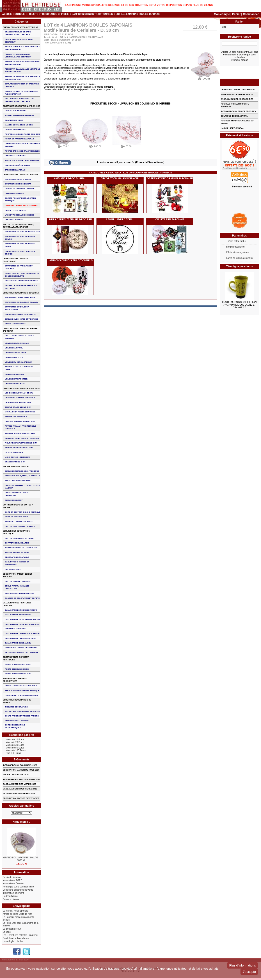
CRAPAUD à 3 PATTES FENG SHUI (20, 398)
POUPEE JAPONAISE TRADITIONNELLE (22, 151)
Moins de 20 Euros (15, 742)
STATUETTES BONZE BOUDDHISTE (20, 314)
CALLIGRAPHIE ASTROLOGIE (18, 615)
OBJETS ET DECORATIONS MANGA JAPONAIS (20, 329)
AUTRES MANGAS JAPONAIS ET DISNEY (19, 368)
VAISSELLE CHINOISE (14, 220)
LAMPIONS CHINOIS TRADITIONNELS (92, 14)
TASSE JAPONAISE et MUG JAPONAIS (22, 160)
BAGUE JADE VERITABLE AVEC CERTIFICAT (19, 40)
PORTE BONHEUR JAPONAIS (17, 664)
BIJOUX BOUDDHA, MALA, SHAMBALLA (22, 476)
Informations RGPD (12, 880)
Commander (251, 14)
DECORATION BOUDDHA (16, 324)
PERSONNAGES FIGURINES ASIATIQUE (22, 690)
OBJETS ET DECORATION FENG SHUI (21, 388)
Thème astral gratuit (236, 241)
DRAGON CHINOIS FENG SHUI (18, 402)
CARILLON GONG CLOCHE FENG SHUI (22, 438)
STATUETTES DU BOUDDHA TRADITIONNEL (17, 308)
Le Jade (7, 932)
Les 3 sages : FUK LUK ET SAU (19, 393)
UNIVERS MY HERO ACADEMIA (18, 362)
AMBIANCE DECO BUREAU (70, 178)
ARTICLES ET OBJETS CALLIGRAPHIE (22, 652)
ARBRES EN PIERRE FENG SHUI (19, 448)
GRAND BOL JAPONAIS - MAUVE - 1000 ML (21, 859)
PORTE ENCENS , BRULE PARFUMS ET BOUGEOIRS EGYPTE (22, 274)
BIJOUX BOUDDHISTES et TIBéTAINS (21, 319)
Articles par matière (21, 805)
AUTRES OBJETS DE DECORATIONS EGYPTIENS (21, 286)
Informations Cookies (13, 883)
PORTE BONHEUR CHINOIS (17, 669)
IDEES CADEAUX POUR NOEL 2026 (20, 765)
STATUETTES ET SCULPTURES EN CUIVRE (20, 237)
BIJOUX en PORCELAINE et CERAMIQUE (17, 494)
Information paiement (13, 893)
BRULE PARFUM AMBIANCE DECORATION (17, 587)
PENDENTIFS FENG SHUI (16, 417)
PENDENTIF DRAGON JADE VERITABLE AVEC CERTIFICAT (22, 63)
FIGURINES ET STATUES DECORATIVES (15, 679)
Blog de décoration (235, 247)
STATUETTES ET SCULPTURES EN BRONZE (20, 252)
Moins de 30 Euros (15, 745)
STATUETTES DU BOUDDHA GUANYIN (21, 302)
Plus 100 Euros (13, 753)
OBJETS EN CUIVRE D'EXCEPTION (238, 90)
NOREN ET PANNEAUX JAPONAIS (19, 139)
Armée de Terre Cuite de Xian (17, 914)
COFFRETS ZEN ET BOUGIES (17, 581)
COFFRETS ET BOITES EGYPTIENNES (21, 281)
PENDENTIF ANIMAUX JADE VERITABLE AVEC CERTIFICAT (22, 77)
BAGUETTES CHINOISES (16, 210)
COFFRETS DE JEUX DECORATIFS (20, 526)
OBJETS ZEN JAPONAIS (169, 219)
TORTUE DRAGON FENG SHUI (18, 407)
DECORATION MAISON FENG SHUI (20, 421)
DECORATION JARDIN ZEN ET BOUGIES (17, 575)
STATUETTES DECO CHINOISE (18, 179)
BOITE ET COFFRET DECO (16, 517)
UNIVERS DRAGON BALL (16, 384)
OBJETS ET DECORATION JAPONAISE (170, 178)
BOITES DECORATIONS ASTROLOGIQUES (15, 726)
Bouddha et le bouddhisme (16, 938)
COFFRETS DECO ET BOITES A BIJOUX (18, 506)
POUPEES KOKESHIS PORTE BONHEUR (22, 134)
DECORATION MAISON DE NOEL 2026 (21, 770)
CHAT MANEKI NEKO (14, 120)
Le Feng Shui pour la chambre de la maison (21, 924)
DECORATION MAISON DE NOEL (120, 178)
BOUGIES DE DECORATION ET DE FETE (22, 598)
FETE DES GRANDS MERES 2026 (19, 793)
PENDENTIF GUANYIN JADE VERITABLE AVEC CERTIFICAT (22, 70)
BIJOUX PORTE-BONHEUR (16, 466)
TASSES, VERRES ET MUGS (17, 552)
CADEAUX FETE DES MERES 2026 (19, 784)
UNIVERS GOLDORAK (14, 374)
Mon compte (222, 14)
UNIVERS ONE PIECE (14, 357)
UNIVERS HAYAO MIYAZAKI (17, 343)
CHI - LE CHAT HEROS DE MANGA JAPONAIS (19, 337)
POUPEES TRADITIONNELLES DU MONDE (237, 122)
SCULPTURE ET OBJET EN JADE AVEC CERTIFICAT (22, 85)
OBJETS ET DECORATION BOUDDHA (21, 293)
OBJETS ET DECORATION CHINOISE (49, 14)
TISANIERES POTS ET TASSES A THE (21, 548)
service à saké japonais (17, 165)
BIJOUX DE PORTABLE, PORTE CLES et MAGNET (22, 486)
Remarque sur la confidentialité (18, 886)
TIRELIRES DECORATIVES (16, 707)
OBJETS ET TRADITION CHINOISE (19, 189)
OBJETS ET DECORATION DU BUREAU (17, 701)
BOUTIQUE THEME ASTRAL (234, 116)
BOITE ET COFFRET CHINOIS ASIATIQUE (22, 512)
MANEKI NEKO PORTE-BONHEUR (19, 115)
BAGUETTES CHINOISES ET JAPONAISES (17, 563)
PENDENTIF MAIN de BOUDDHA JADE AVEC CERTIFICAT (21, 92)
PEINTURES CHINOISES (15, 629)
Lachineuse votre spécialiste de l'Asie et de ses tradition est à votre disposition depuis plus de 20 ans (139, 5)
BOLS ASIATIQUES (13, 569)
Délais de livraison (12, 877)
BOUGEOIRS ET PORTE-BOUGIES (19, 593)
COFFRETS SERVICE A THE (17, 543)
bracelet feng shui (15, 462)
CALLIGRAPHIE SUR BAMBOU (18, 643)
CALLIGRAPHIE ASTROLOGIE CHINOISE (22, 620)
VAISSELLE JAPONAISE (15, 156)
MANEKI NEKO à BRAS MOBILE (19, 125)
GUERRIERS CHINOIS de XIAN (18, 184)
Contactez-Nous (11, 899)
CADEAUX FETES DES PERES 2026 (20, 789)
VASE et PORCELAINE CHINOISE (19, 215)
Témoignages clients (239, 266)
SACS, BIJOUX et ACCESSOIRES (237, 99)
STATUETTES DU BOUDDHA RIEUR (20, 297)
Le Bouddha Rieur (12, 929)
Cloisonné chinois (14, 193)
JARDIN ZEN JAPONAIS (15, 170)
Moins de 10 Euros (15, 739)
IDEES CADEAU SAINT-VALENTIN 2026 (21, 779)
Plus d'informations (242, 965)
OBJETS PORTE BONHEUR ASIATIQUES (16, 658)
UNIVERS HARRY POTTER (16, 379)
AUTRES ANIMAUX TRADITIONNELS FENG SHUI (20, 427)
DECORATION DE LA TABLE (17, 557)
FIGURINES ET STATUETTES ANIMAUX (22, 695)
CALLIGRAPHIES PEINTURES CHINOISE (17, 604)
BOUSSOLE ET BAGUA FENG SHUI (20, 433)
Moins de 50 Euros (15, 747)
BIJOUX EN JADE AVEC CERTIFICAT (20, 27)
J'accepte (249, 971)
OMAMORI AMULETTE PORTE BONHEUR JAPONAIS (22, 145)
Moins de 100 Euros (16, 750)
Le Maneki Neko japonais (15, 911)
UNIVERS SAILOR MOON (15, 353)
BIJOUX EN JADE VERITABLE (18, 481)
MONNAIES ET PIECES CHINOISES (20, 412)
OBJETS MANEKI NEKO (15, 130)
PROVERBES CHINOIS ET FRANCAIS (21, 648)
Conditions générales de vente (18, 890)
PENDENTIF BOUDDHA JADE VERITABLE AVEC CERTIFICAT (18, 55)
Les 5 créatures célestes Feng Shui (20, 935)
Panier (236, 14)
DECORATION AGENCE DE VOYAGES (21, 798)
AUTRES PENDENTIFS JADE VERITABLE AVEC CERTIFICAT (22, 48)
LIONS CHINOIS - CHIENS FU (17, 457)
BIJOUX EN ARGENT (14, 500)
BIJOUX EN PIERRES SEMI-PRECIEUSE (22, 471)
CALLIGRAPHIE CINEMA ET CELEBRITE (22, 633)
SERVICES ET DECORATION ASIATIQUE (16, 532)
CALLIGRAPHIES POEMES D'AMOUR (21, 610)
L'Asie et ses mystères (237, 252)
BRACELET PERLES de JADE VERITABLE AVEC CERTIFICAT (18, 33)
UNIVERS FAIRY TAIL (14, 348)
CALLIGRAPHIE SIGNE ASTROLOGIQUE (22, 624)
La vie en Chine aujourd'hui (240, 258)
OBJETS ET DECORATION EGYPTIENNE (15, 259)
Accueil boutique (13, 14)
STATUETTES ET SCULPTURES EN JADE (22, 232)
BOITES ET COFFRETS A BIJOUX (19, 522)
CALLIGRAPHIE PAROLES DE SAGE (20, 638)
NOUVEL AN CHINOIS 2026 (16, 774)
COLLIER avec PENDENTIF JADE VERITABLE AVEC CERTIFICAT (19, 100)
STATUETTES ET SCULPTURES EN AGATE (20, 245)
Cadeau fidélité (10, 896)
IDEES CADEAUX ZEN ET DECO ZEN (70, 219)
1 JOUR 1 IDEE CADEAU (120, 219)
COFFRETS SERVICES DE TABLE (19, 538)
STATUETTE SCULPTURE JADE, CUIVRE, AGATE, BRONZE (18, 225)
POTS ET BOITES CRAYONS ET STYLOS (22, 711)
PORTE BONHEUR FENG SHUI (18, 674)
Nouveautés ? (21, 821)
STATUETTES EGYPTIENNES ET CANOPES (19, 267)
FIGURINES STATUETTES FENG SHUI (21, 443)
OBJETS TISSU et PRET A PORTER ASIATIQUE (20, 199)
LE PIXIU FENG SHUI (14, 452)
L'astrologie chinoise (13, 941)
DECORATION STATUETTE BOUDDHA (21, 686)
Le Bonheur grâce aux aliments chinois (18, 918)
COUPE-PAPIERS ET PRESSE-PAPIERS (22, 716)
